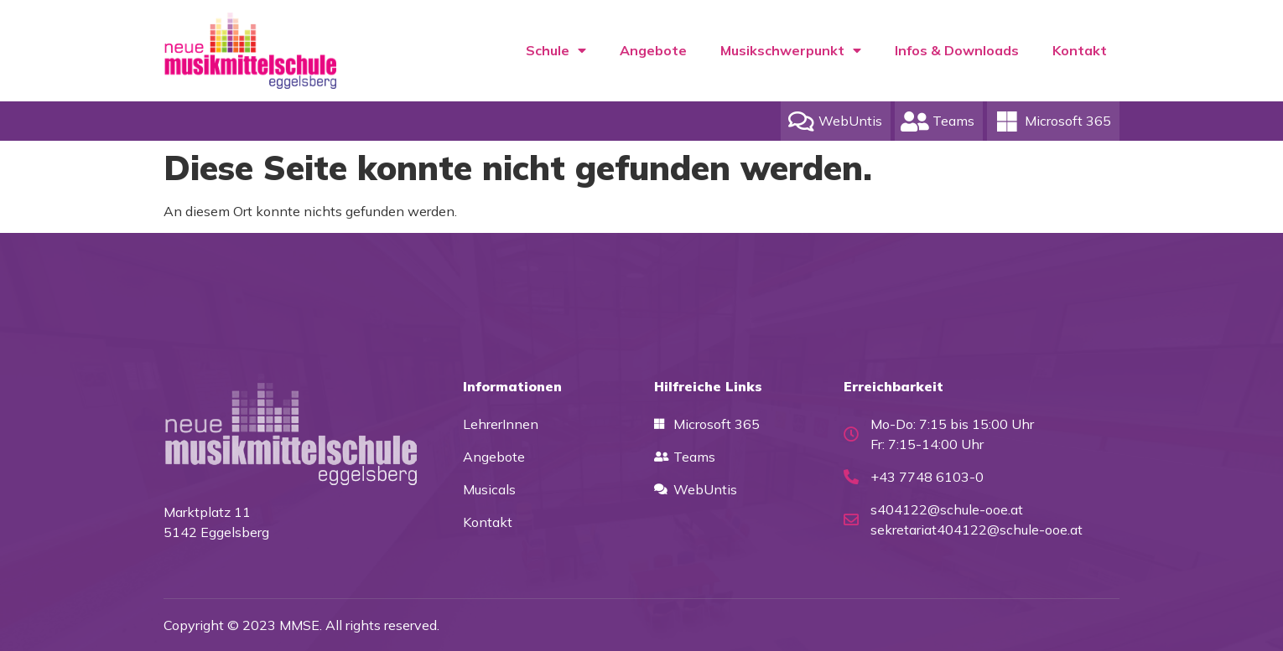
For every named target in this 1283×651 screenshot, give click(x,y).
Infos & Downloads (957, 50)
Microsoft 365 (1068, 120)
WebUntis (850, 120)
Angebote (653, 50)
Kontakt (1079, 50)
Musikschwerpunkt (790, 50)
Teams (953, 120)
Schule (556, 50)
